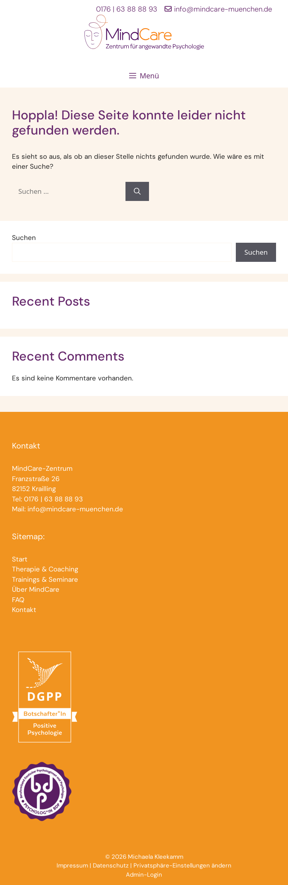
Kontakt (24, 609)
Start (19, 559)
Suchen (24, 237)
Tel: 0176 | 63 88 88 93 (47, 499)
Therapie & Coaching (45, 569)
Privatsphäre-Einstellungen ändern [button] (182, 865)
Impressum (72, 865)
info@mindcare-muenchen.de (223, 9)
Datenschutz (111, 865)
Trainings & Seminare (45, 579)
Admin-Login (144, 875)
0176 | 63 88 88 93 (126, 9)
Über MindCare (35, 589)
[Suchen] (137, 191)
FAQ (18, 599)
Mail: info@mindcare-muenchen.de (67, 509)
